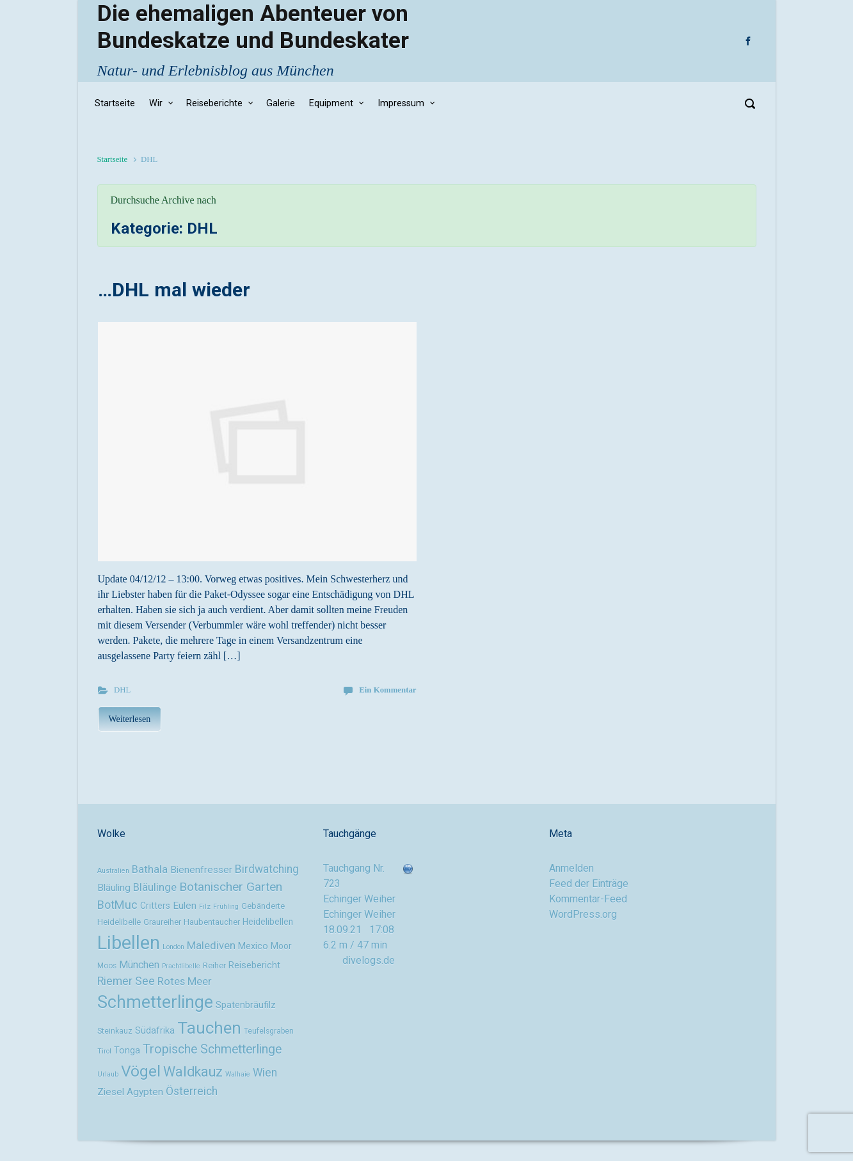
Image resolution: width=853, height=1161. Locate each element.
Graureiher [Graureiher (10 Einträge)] (162, 922)
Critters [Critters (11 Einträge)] (155, 906)
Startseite (112, 159)
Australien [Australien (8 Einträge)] (113, 871)
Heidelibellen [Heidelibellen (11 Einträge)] (268, 922)
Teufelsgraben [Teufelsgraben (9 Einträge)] (269, 1031)
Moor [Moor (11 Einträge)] (281, 946)
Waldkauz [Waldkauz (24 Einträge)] (193, 1072)
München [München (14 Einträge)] (139, 965)
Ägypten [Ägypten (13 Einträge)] (145, 1092)
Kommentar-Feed (588, 899)
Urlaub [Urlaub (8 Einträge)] (107, 1074)
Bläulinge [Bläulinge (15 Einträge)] (155, 887)
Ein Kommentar (387, 689)
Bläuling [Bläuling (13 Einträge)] (114, 887)
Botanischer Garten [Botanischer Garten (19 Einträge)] (230, 886)
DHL (122, 689)
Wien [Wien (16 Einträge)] (265, 1072)
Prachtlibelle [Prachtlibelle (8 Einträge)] (181, 966)
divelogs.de (368, 960)
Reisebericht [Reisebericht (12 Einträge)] (254, 965)
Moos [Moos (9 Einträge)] (106, 965)
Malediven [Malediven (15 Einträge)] (211, 945)
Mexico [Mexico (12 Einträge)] (253, 946)
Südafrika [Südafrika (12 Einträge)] (155, 1030)
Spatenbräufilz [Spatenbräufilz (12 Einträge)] (246, 1005)
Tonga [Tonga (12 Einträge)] (127, 1050)
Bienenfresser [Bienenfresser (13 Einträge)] (201, 870)
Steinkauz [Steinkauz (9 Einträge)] (114, 1031)
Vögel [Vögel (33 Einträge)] (141, 1071)
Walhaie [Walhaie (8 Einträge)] (237, 1074)
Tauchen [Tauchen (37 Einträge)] (209, 1027)
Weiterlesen (130, 719)
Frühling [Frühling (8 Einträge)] (226, 906)
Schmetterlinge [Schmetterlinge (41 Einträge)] (155, 1002)
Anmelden (571, 868)
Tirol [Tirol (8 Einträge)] (104, 1051)
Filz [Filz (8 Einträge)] (205, 906)
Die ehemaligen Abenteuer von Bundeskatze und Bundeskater (253, 27)
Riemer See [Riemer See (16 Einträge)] (126, 981)
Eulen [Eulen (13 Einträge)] (184, 905)
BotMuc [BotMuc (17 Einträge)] (117, 904)
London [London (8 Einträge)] (173, 947)
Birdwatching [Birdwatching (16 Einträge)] (267, 869)
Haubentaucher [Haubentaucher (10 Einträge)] (212, 922)
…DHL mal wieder (174, 289)
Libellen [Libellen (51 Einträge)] (128, 943)
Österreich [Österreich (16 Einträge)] (192, 1091)
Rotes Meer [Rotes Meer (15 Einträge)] (184, 981)
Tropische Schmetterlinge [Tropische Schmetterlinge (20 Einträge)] (212, 1049)
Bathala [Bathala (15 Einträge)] (150, 869)
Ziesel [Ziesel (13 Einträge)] (110, 1092)
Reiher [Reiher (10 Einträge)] (214, 965)
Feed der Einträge (588, 883)
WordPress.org (583, 914)
